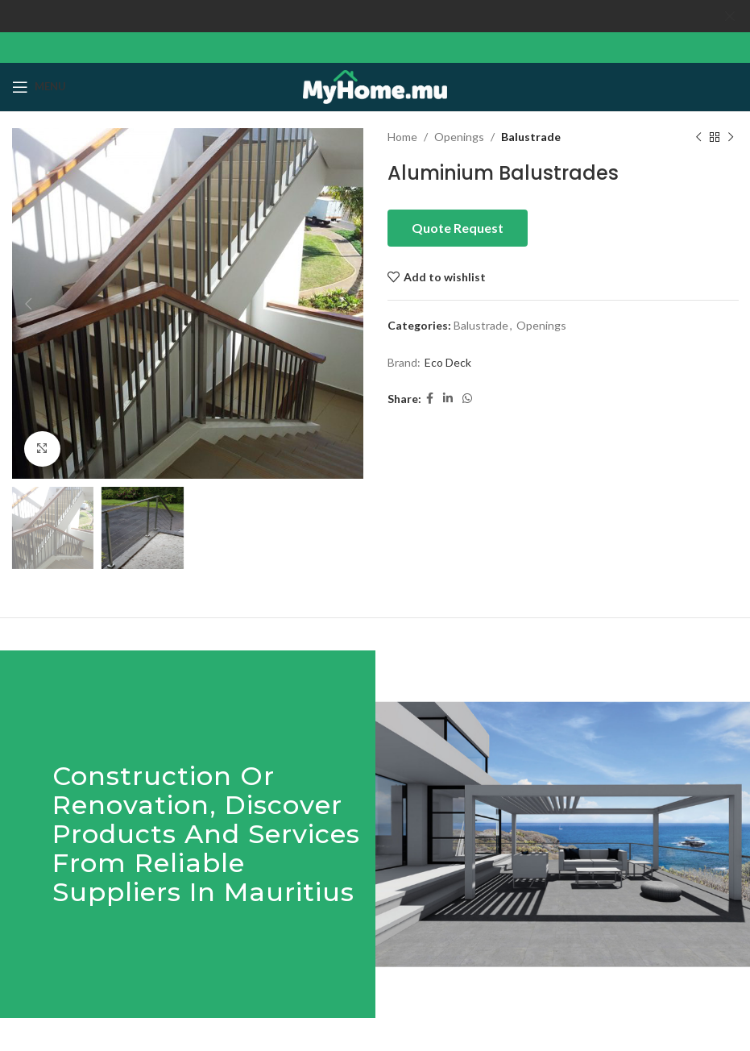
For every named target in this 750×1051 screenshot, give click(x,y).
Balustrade (531, 136)
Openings (459, 136)
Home (402, 136)
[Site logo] (375, 84)
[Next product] (730, 136)
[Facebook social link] (429, 398)
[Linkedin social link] (448, 398)
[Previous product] (698, 136)
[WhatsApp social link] (467, 398)
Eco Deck (448, 361)
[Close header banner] (730, 16)
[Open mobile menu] (39, 86)
